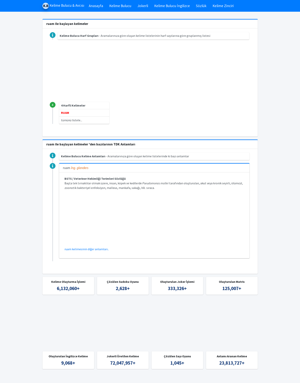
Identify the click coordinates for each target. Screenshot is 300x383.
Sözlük (201, 5)
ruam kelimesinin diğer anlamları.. (86, 249)
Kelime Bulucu (120, 5)
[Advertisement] (150, 75)
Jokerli (142, 5)
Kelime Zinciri (223, 5)
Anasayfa (96, 5)
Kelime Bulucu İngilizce (172, 5)
